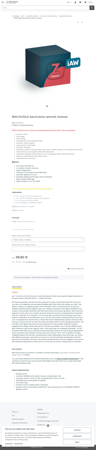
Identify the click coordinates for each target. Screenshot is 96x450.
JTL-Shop (85, 447)
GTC (13, 415)
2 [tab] (49, 106)
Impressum (8, 443)
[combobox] (48, 240)
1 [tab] (47, 106)
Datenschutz (18, 443)
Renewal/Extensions (26, 125)
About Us (15, 412)
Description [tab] (17, 287)
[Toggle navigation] (3, 1)
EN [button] (68, 2)
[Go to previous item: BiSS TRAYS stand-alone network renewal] (78, 22)
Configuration (77, 436)
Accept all (77, 430)
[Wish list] (80, 2)
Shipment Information (19, 423)
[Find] (46, 8)
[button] (75, 2)
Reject (77, 442)
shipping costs (31, 262)
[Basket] (88, 2)
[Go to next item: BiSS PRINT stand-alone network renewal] (82, 22)
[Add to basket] (13, 29)
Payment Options (18, 419)
